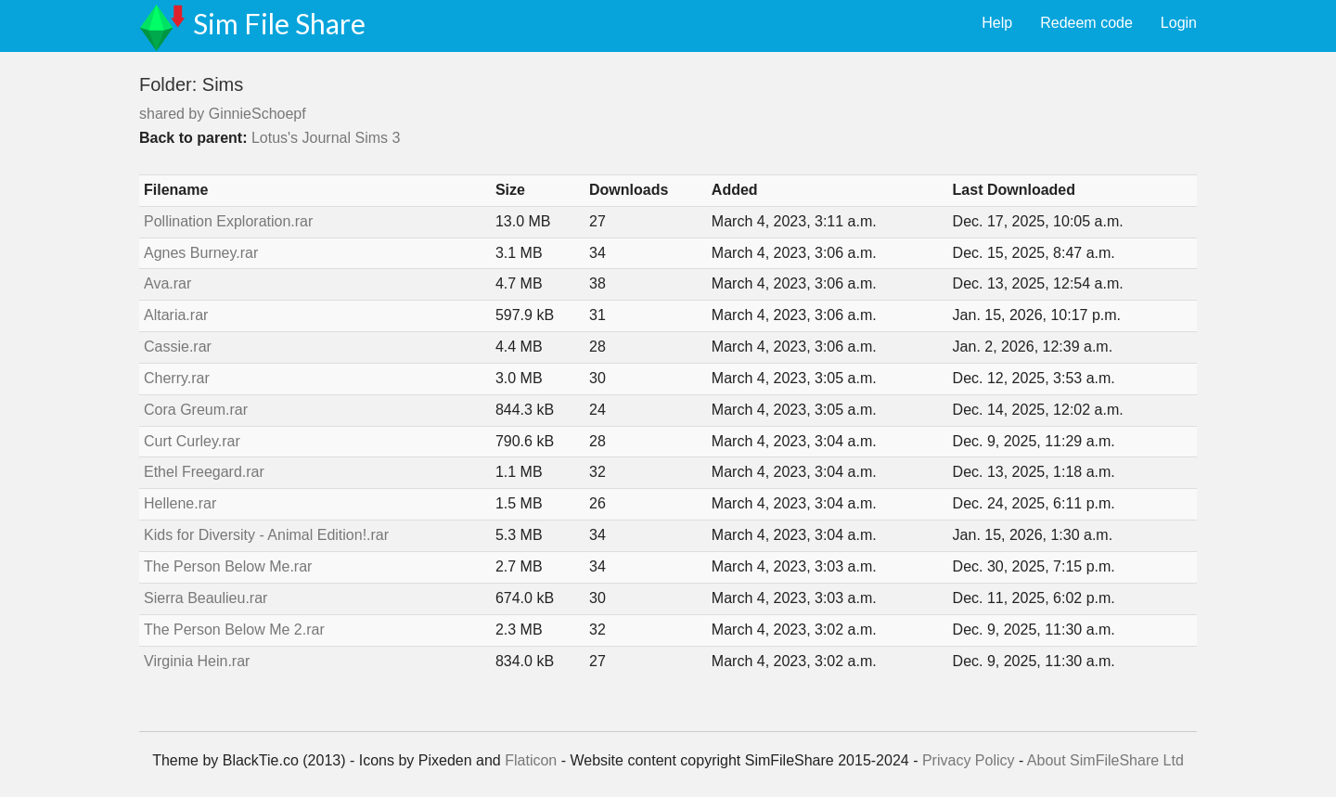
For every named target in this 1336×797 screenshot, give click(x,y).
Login (1179, 23)
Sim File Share (279, 23)
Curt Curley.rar (192, 441)
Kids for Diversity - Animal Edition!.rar (266, 535)
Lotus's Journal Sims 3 (325, 138)
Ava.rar (167, 283)
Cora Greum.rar (196, 410)
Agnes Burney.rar (201, 253)
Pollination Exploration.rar (228, 221)
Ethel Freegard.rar (204, 472)
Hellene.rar (180, 503)
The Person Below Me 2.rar (234, 629)
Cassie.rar (178, 346)
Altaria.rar (176, 315)
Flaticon (531, 760)
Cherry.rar (177, 378)
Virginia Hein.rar (197, 661)
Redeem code (1086, 23)
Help (997, 23)
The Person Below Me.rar (228, 566)
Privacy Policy (968, 760)
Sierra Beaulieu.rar (205, 598)
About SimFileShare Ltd (1105, 760)
